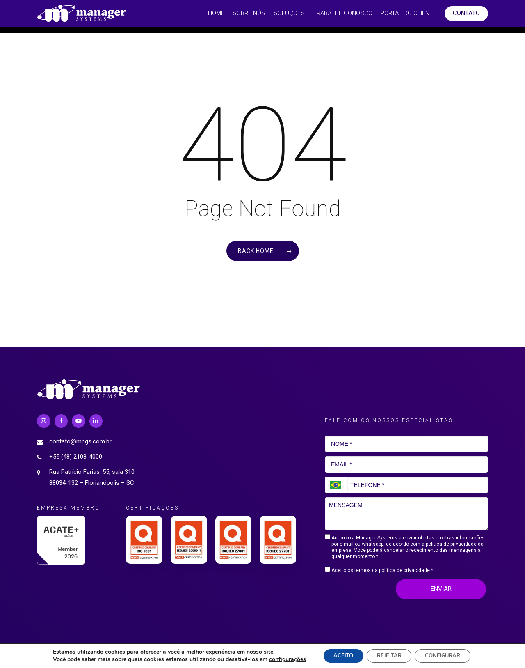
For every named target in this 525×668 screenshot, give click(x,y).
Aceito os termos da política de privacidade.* (379, 570)
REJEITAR (388, 655)
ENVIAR (441, 588)
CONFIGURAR (448, 655)
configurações (278, 659)
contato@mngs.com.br (80, 441)
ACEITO (337, 655)
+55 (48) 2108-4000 (75, 456)
